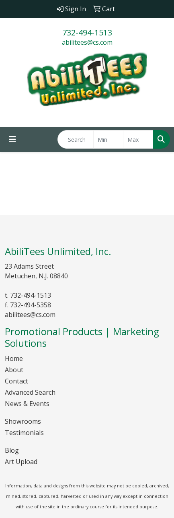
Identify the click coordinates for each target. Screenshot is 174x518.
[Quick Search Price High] (138, 139)
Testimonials (24, 432)
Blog (12, 450)
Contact (16, 381)
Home (14, 358)
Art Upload (21, 461)
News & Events (27, 403)
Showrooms (23, 421)
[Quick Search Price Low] (108, 139)
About (14, 369)
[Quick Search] (75, 139)
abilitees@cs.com (87, 42)
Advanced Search (30, 392)
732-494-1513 (87, 32)
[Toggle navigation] (12, 139)
